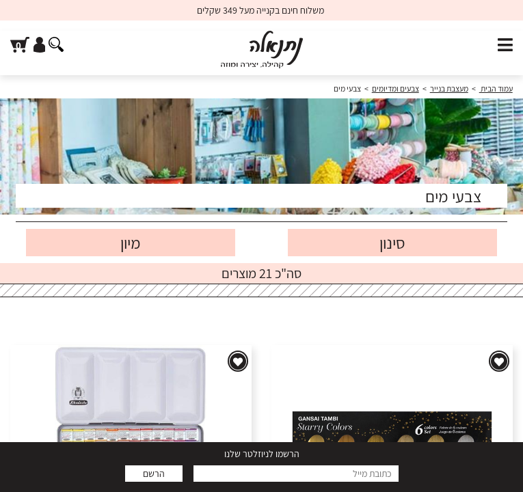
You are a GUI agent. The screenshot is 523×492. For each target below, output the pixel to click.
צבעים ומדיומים (395, 88)
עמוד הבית (496, 88)
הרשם (154, 473)
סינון (392, 243)
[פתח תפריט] (505, 45)
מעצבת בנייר (449, 88)
